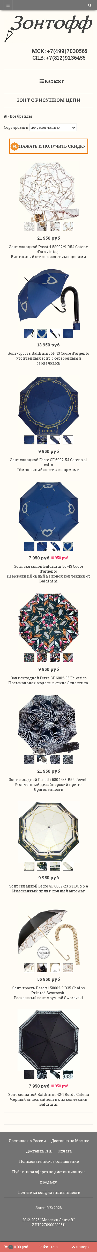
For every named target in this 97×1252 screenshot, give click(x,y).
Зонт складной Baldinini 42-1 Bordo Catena (48, 1094)
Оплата (64, 1151)
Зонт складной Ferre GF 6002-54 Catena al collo (48, 462)
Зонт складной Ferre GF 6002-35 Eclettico (49, 678)
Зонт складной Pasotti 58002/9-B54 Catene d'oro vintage (48, 249)
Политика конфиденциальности (48, 1192)
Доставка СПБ (39, 1151)
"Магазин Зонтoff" (57, 1219)
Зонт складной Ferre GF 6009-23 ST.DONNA (48, 886)
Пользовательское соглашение (48, 1161)
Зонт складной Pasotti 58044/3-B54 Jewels (48, 779)
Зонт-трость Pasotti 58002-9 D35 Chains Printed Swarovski (48, 990)
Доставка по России (27, 1140)
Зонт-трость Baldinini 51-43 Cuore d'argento (48, 353)
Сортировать (16, 127)
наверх (81, 1246)
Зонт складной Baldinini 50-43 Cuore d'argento (48, 569)
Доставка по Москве (69, 1140)
